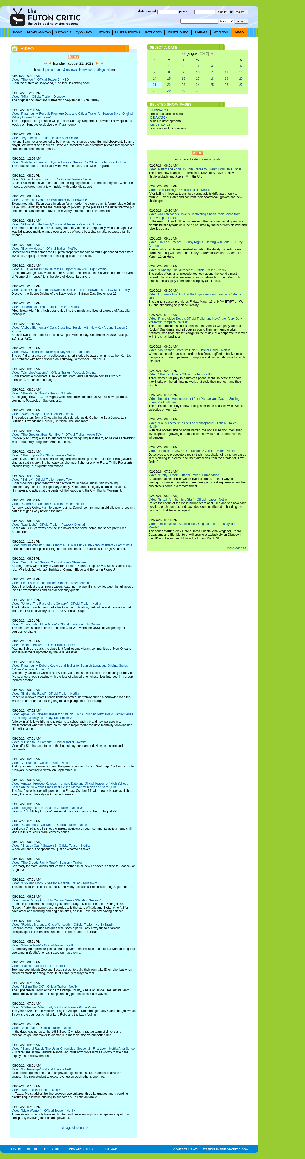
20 (240, 78)
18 (212, 78)
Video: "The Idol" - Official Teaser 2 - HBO (40, 79)
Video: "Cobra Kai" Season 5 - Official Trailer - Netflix (48, 504)
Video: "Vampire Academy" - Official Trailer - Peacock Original (54, 372)
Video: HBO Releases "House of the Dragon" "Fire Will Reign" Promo (59, 269)
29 (169, 91)
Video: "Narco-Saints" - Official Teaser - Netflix (43, 945)
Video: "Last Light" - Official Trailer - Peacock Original (48, 524)
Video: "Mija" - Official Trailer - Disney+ (38, 96)
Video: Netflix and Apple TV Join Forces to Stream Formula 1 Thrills (195, 169)
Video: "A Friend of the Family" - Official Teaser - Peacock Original (57, 224)
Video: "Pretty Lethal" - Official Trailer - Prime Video (184, 475)
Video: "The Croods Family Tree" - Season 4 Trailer (47, 862)
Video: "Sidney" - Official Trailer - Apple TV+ (42, 479)
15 (169, 78)
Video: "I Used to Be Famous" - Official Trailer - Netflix (49, 742)
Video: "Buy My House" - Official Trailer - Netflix (44, 248)
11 (212, 72)
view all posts (211, 159)
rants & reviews (66, 70)
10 (197, 72)
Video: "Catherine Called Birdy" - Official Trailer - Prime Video (54, 1007)
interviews (86, 70)
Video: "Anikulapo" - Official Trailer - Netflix (41, 763)
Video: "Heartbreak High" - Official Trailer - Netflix (45, 307)
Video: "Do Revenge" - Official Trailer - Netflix (43, 1069)
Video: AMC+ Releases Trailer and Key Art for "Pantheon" (51, 352)
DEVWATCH (159, 117)
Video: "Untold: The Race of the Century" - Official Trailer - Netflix (56, 603)
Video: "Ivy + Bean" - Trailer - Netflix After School (45, 138)
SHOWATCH (159, 110)
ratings (100, 70)
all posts (47, 70)
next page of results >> (73, 1128)
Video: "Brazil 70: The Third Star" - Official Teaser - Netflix (188, 499)
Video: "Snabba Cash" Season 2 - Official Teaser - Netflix (51, 845)
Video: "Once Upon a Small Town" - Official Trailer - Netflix (51, 179)
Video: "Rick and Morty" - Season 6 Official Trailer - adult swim (54, 883)
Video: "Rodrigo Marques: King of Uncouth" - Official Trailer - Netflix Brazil (62, 924)
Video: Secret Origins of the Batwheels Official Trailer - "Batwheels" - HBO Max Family (71, 290)
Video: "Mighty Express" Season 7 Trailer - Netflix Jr (47, 808)
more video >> (237, 548)
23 (183, 85)
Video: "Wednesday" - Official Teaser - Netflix (42, 414)
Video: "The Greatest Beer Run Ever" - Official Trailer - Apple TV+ (57, 434)
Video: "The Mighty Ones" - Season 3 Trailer (42, 393)
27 (240, 85)
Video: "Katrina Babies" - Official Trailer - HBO (43, 645)
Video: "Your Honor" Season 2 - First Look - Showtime (49, 562)
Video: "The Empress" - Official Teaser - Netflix (43, 455)
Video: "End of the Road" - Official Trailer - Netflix (45, 693)
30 (183, 91)
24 (197, 85)
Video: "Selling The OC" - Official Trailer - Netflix (45, 986)
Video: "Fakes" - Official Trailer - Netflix (38, 966)
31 (197, 91)
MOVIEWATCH (160, 125)
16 (183, 78)
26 (226, 85)
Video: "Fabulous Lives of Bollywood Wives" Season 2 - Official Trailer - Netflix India (69, 162)
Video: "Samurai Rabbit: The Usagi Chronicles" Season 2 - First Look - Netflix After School (73, 1048)
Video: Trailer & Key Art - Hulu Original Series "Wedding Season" (56, 900)
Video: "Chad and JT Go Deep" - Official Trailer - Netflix (49, 825)
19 (226, 78)
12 (226, 72)
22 (169, 85)
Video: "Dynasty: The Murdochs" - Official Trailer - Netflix (187, 270)
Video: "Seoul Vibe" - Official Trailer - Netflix (41, 1028)
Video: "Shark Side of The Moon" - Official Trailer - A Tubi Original (56, 624)
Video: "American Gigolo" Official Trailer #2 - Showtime (49, 200)
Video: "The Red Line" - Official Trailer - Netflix (180, 374)
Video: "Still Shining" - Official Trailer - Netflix (179, 190)
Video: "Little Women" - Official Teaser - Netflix (43, 1110)
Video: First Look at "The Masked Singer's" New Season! (51, 583)
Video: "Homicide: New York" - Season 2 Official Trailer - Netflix (192, 451)
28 (154, 91)
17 (197, 78)
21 (154, 85)
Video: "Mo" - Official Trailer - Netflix (36, 1090)
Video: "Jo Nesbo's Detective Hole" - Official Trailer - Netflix (189, 350)
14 (154, 78)
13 (240, 72)
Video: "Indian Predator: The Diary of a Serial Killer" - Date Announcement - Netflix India (72, 545)
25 (212, 85)
